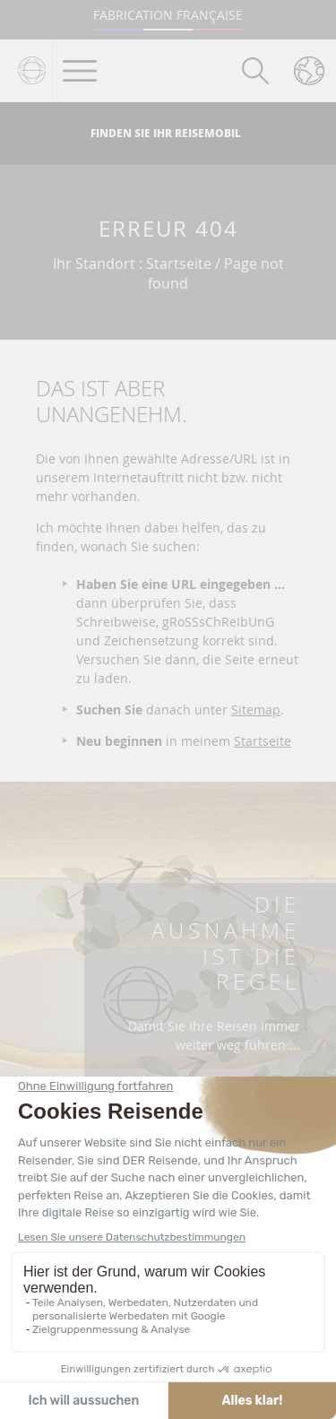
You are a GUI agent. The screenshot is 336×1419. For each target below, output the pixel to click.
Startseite (262, 740)
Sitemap (255, 709)
